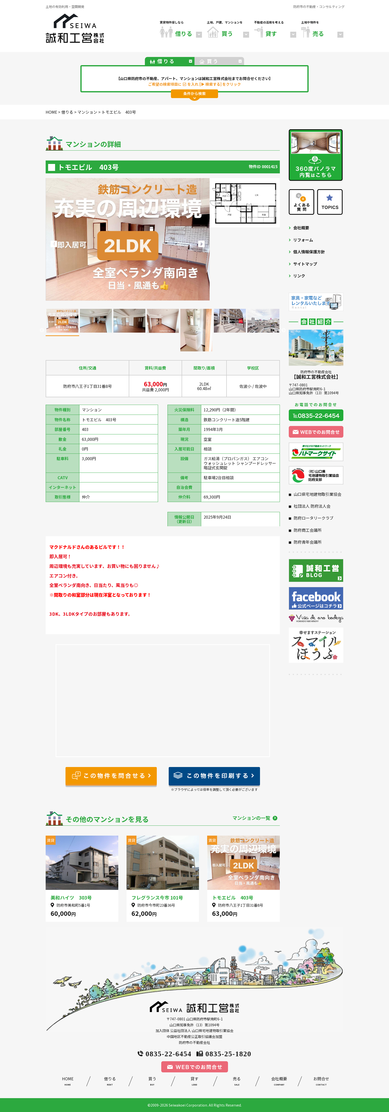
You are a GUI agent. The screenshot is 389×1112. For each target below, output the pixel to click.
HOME (68, 1082)
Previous (41, 330)
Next (283, 330)
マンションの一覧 (254, 818)
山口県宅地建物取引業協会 (317, 494)
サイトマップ (305, 264)
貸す (194, 1082)
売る (237, 1082)
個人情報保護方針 (309, 252)
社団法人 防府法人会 (312, 506)
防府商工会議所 (308, 530)
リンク (299, 276)
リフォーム (303, 240)
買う (152, 1082)
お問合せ (321, 1082)
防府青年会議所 (308, 542)
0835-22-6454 (165, 1053)
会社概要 (301, 228)
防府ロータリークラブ (313, 518)
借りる (110, 1082)
